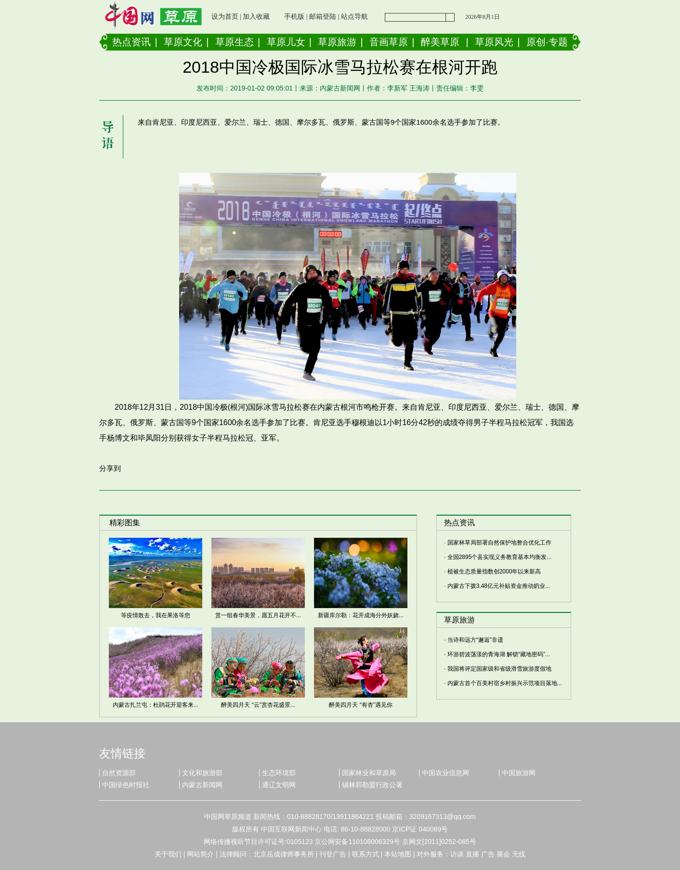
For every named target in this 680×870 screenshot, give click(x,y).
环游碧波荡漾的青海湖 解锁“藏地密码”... (498, 654)
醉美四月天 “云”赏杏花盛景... (258, 704)
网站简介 (200, 854)
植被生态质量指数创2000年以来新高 (494, 571)
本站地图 (397, 854)
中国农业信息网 (445, 773)
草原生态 (234, 42)
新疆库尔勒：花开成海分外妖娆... (361, 615)
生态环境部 (279, 773)
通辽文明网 (279, 785)
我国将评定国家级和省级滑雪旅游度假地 (499, 668)
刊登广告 (332, 854)
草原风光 (494, 42)
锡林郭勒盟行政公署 (372, 785)
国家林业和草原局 (369, 773)
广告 (488, 854)
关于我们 (168, 854)
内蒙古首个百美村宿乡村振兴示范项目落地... (504, 683)
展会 (503, 854)
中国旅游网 (519, 773)
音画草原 (388, 42)
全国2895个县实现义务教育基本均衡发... (499, 557)
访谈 (457, 854)
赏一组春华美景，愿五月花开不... (258, 615)
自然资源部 (119, 773)
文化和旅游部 (202, 773)
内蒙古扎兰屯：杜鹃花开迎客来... (155, 704)
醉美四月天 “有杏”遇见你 (360, 704)
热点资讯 (131, 42)
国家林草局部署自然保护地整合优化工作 (499, 542)
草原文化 (183, 42)
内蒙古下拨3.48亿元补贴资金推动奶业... (498, 586)
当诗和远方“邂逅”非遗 (475, 639)
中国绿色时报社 (125, 785)
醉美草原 (440, 42)
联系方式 (365, 854)
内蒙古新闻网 (202, 785)
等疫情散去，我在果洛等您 (155, 615)
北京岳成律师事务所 (283, 854)
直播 (472, 854)
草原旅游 (337, 42)
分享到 (110, 468)
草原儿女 (286, 42)
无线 (518, 854)
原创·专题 (547, 42)
